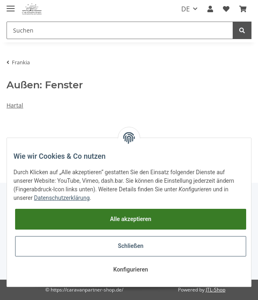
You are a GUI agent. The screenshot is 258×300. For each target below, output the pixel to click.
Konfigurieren (130, 269)
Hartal (15, 105)
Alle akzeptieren (130, 219)
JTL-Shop (215, 289)
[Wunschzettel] (226, 9)
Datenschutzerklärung (61, 198)
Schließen (131, 246)
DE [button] (185, 8)
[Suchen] (120, 30)
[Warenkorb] (242, 9)
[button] (210, 9)
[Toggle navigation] (11, 5)
